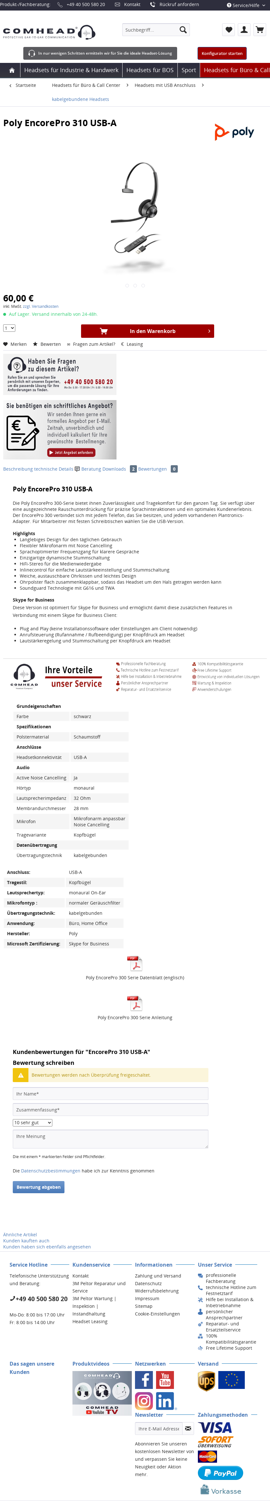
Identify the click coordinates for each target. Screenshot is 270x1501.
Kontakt (132, 4)
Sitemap (144, 1306)
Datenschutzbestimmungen (50, 1171)
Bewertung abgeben (39, 1187)
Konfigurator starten (222, 53)
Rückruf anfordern (179, 4)
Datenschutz (148, 1283)
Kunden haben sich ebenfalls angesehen (47, 1247)
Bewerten (47, 344)
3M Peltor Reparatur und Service (99, 1287)
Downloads (120, 469)
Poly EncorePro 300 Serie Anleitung (135, 1017)
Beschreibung (18, 469)
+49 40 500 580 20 (86, 4)
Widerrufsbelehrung (157, 1291)
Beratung (88, 469)
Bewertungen (158, 469)
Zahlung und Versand (158, 1276)
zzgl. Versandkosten (40, 306)
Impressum (147, 1298)
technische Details (53, 469)
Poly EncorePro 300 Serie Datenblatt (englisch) (135, 977)
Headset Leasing (90, 1321)
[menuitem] (156, 29)
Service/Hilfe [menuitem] (244, 5)
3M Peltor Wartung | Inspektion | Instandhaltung (94, 1306)
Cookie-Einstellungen (157, 1314)
